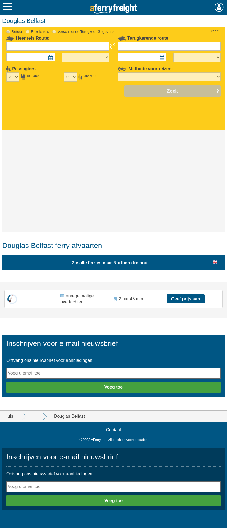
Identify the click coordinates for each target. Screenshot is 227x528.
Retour (17, 31)
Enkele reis (40, 31)
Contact (113, 429)
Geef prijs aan (185, 299)
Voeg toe (113, 387)
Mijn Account (219, 7)
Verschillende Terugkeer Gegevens (86, 31)
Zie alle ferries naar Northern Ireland (110, 262)
